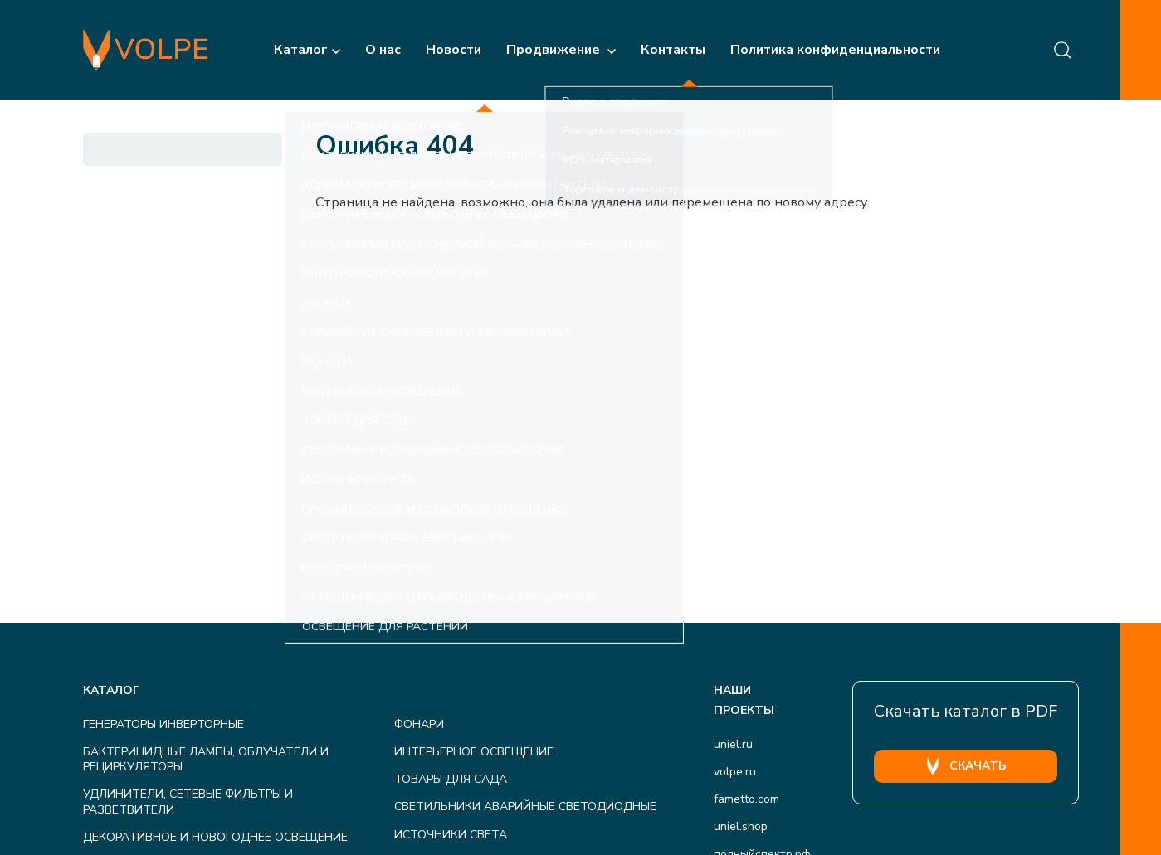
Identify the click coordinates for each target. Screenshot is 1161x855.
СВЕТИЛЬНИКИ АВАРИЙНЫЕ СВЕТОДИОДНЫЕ (525, 806)
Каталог (307, 50)
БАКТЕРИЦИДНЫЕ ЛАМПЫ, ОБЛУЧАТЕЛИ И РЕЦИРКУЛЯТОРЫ (206, 759)
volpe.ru (735, 772)
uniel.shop (741, 826)
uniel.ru (733, 744)
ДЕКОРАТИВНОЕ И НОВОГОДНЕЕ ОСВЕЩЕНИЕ (215, 837)
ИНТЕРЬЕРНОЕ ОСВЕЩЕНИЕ (474, 752)
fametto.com (746, 799)
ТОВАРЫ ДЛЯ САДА (450, 779)
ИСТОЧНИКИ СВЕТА (450, 835)
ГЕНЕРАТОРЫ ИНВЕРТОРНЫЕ (163, 724)
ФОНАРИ (419, 724)
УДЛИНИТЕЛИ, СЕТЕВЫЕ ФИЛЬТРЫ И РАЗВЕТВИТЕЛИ (188, 801)
